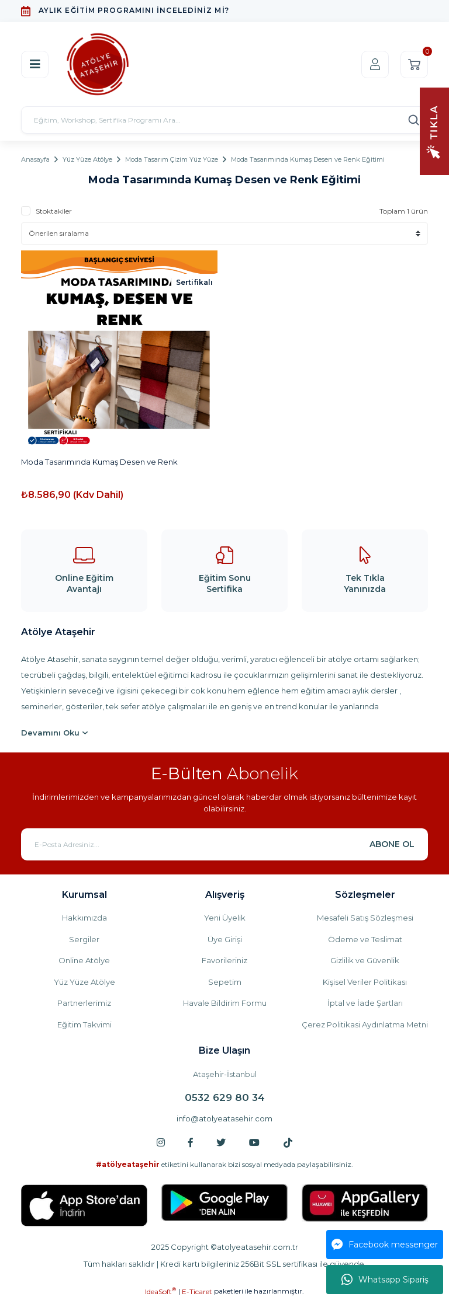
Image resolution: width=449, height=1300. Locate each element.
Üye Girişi (225, 939)
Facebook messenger (384, 1244)
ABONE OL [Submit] (392, 844)
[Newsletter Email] (224, 844)
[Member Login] (375, 64)
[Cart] (414, 64)
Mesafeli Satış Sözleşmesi (365, 917)
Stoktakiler (54, 211)
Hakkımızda (84, 917)
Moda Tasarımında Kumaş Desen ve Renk (99, 461)
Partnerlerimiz (84, 1003)
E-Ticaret (197, 1291)
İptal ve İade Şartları (365, 1003)
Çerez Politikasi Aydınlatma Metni (365, 1024)
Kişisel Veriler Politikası (365, 982)
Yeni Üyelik (225, 917)
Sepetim (224, 982)
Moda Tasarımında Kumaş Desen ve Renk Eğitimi (308, 159)
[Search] (224, 120)
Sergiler (84, 939)
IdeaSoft (160, 1291)
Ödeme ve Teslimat (365, 939)
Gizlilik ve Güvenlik (364, 960)
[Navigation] (434, 130)
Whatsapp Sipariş (385, 1279)
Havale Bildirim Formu (225, 1003)
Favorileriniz (224, 960)
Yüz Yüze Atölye (84, 982)
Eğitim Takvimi (84, 1024)
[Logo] (98, 64)
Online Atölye (84, 960)
